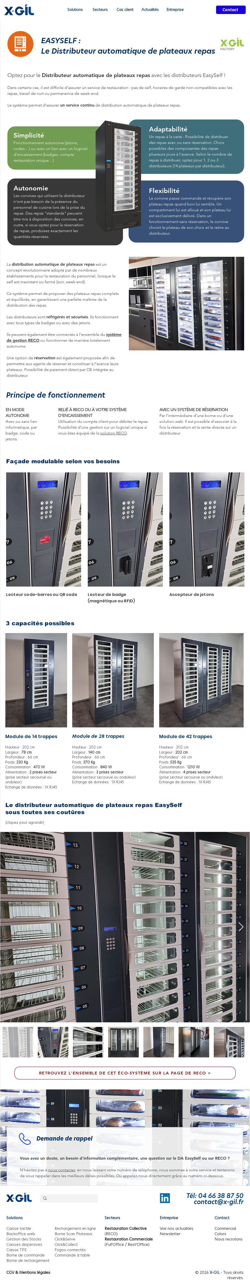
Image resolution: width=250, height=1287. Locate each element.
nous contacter (61, 1170)
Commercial (225, 1228)
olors (221, 1233)
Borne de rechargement (27, 1260)
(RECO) (111, 1233)
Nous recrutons (229, 1239)
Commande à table (72, 1255)
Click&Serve (65, 1239)
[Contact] (231, 10)
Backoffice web (20, 1233)
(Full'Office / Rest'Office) (127, 1244)
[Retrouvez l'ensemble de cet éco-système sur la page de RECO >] (125, 1073)
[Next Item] (241, 927)
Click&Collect (66, 1244)
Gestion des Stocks (23, 1239)
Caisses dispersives (24, 1244)
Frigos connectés (70, 1249)
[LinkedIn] (165, 1198)
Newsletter (170, 1233)
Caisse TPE (16, 1249)
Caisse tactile (18, 1228)
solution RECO (113, 433)
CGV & (12, 1272)
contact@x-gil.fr (219, 1202)
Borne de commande (25, 1255)
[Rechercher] (68, 1198)
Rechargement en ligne (75, 1228)
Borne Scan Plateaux (73, 1233)
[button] (150, 10)
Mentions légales (34, 1272)
